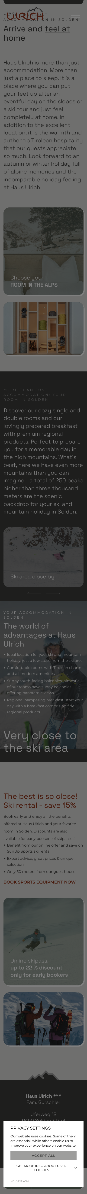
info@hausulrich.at (44, 1139)
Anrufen (20, 1184)
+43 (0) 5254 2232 (43, 1133)
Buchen (42, 1184)
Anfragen (65, 1184)
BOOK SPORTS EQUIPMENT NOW (39, 882)
